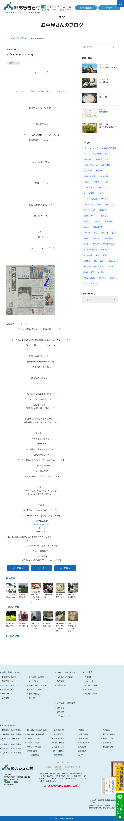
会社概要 (88, 677)
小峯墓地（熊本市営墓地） (12, 734)
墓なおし (86, 221)
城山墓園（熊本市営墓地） (12, 744)
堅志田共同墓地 (58, 738)
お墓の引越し (106, 165)
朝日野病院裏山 (84, 734)
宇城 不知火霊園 (33, 742)
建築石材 (104, 233)
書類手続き (109, 238)
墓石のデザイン (8, 689)
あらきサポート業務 (100, 154)
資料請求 (109, 8)
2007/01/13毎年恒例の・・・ (72, 597)
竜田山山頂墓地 (109, 734)
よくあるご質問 (91, 685)
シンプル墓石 (88, 193)
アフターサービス (101, 182)
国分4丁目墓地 (108, 738)
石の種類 (5, 698)
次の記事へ (65, 568)
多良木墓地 (82, 751)
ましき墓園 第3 (58, 734)
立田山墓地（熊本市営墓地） (11, 739)
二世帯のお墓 (88, 204)
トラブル (101, 193)
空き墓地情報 (99, 267)
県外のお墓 (87, 255)
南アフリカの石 (89, 210)
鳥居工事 (94, 283)
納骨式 (111, 267)
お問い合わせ (86, 8)
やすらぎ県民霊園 (34, 747)
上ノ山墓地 (82, 747)
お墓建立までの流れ (9, 677)
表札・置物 (33, 681)
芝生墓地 (101, 272)
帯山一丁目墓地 (58, 742)
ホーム (9, 38)
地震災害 (102, 210)
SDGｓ (86, 154)
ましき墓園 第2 (58, 730)
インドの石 (87, 188)
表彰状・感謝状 (89, 278)
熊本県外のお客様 (90, 250)
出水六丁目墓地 (84, 742)
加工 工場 (109, 204)
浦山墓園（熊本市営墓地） (37, 730)
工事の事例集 (98, 227)
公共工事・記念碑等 (36, 677)
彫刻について (7, 694)
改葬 (113, 233)
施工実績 (60, 681)
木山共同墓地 (108, 747)
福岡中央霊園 (32, 751)
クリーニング (101, 188)
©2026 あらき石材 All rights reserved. (62, 818)
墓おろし (104, 216)
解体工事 (102, 278)
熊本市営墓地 (108, 244)
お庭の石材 (103, 176)
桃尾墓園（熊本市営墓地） (12, 753)
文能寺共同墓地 (58, 755)
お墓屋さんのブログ (65, 677)
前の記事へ (18, 568)
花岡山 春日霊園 (33, 738)
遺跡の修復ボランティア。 (108, 69)
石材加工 (86, 261)
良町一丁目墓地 (58, 751)
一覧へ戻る (41, 568)
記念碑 (112, 278)
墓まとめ (97, 221)
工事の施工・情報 (90, 233)
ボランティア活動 (90, 199)
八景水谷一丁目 (58, 747)
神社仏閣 (86, 267)
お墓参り (99, 171)
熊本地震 (96, 244)
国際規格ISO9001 (91, 694)
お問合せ (60, 708)
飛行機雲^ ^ (104, 112)
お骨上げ (86, 182)
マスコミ (104, 199)
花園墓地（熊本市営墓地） (12, 730)
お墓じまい (87, 159)
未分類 (86, 244)
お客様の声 (61, 685)
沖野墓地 (81, 730)
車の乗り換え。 (106, 82)
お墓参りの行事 (89, 176)
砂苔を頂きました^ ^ (108, 127)
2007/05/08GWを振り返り (23, 625)
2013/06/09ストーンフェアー (47, 597)
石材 (105, 255)
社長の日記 (19, 38)
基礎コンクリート (90, 216)
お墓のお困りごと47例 (37, 685)
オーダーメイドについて (11, 685)
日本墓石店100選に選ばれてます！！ (62, 786)
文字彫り (86, 238)
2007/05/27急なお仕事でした (47, 625)
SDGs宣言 (89, 689)
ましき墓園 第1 (33, 755)
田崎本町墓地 (83, 738)
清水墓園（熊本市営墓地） (12, 748)
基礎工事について (9, 681)
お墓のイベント (102, 159)
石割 (97, 255)
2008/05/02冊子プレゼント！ (60, 597)
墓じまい (32, 698)
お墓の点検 (87, 171)
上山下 (80, 755)
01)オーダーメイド (90, 148)
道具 (85, 283)
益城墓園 (104, 250)
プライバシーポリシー (65, 716)
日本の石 (97, 238)
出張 (99, 204)
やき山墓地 (107, 742)
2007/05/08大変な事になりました (35, 625)
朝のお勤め (104, 97)
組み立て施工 (88, 272)
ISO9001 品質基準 (109, 148)
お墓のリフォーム (90, 165)
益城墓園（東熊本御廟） (36, 734)
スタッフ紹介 (90, 681)
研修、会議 (98, 261)
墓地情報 (108, 221)
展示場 (86, 227)
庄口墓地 (106, 730)
